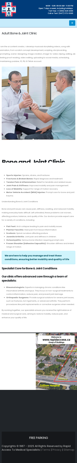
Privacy (56, 449)
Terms (46, 449)
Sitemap (69, 449)
